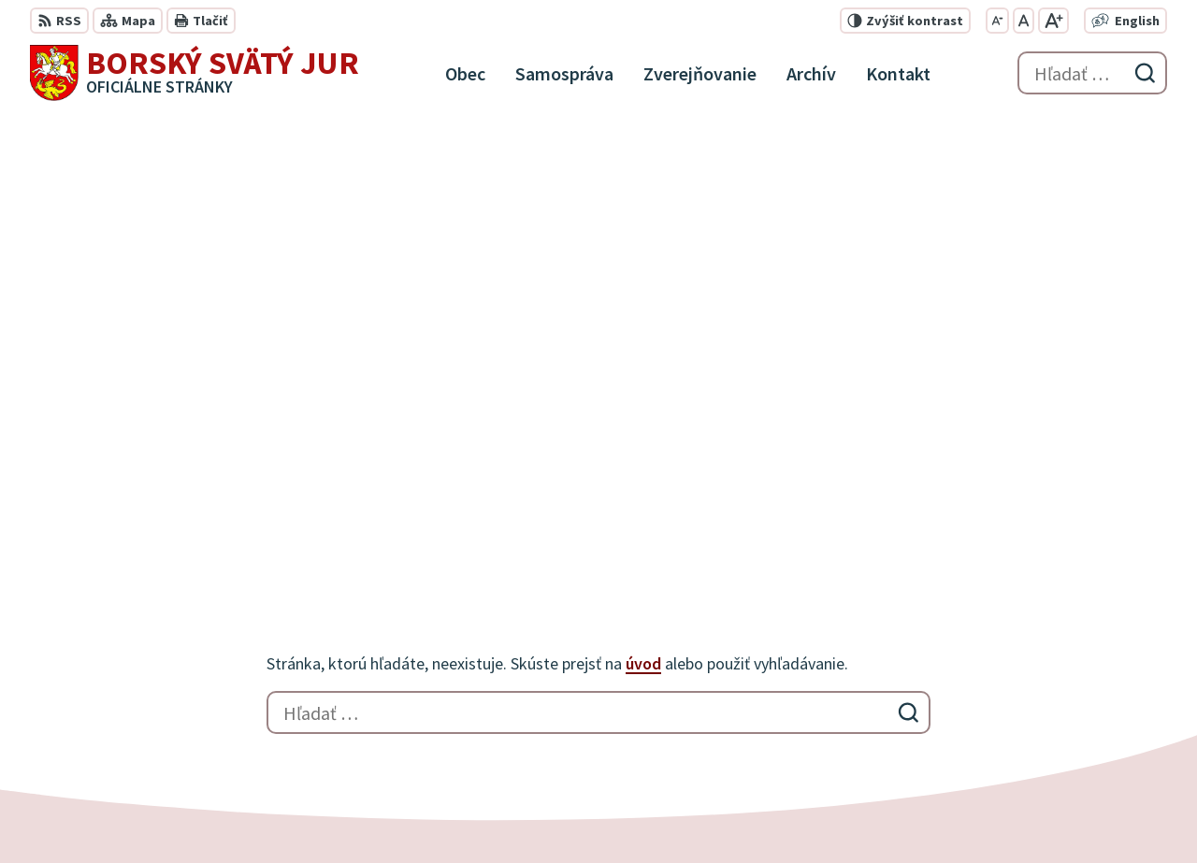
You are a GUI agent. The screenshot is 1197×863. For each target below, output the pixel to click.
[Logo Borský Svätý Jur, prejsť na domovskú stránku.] (194, 73)
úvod (643, 219)
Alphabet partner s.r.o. (274, 812)
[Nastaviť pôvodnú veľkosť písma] (1023, 20)
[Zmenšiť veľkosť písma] (997, 20)
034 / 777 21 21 (1031, 682)
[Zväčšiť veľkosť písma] (1053, 20)
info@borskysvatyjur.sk (1064, 727)
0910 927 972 (1026, 705)
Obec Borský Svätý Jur (540, 812)
